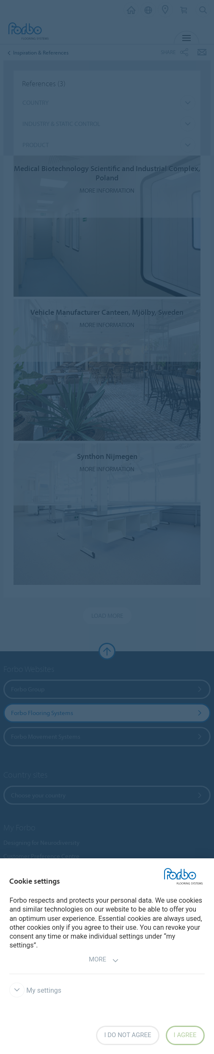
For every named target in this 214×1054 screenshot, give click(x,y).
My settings (35, 990)
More (104, 960)
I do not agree (127, 1035)
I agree (185, 1035)
